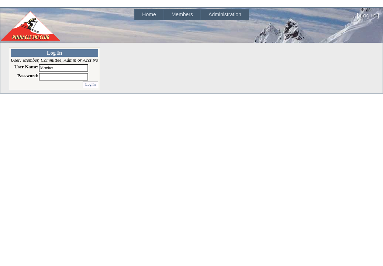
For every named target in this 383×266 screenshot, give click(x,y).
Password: (28, 75)
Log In (368, 15)
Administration (224, 14)
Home (149, 14)
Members (182, 14)
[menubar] (191, 14)
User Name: (26, 66)
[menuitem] (148, 14)
